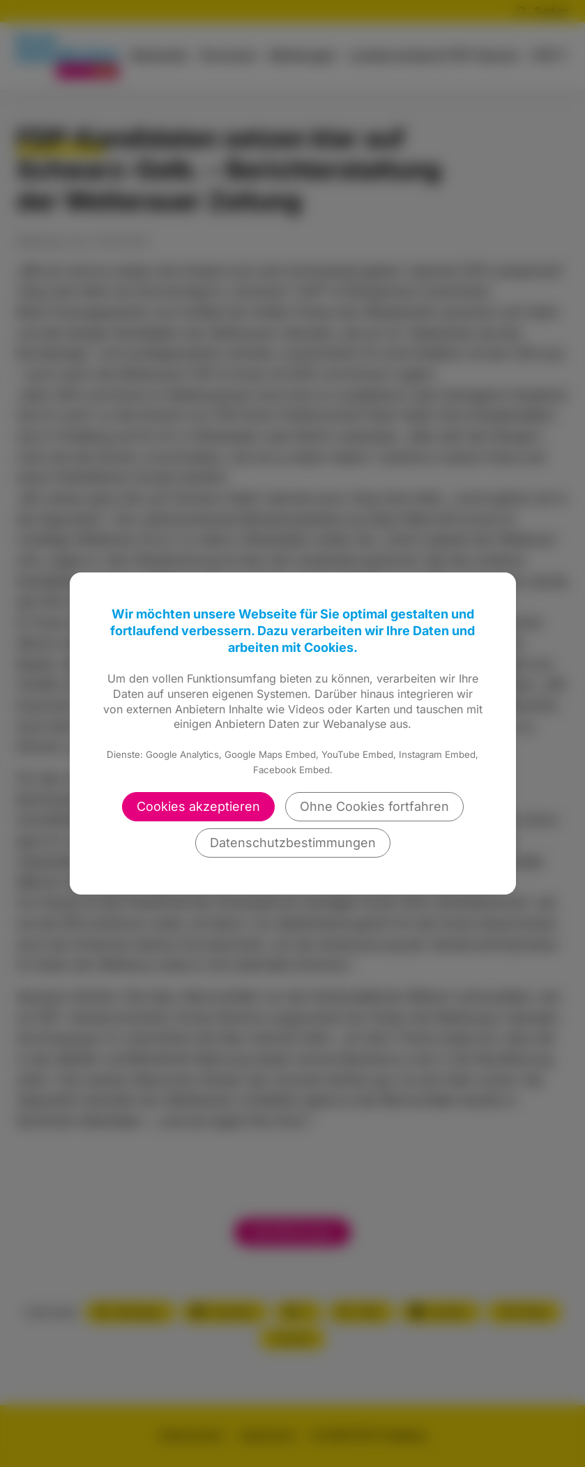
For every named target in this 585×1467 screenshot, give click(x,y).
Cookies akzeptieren (198, 806)
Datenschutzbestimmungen (293, 842)
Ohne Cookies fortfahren (374, 806)
